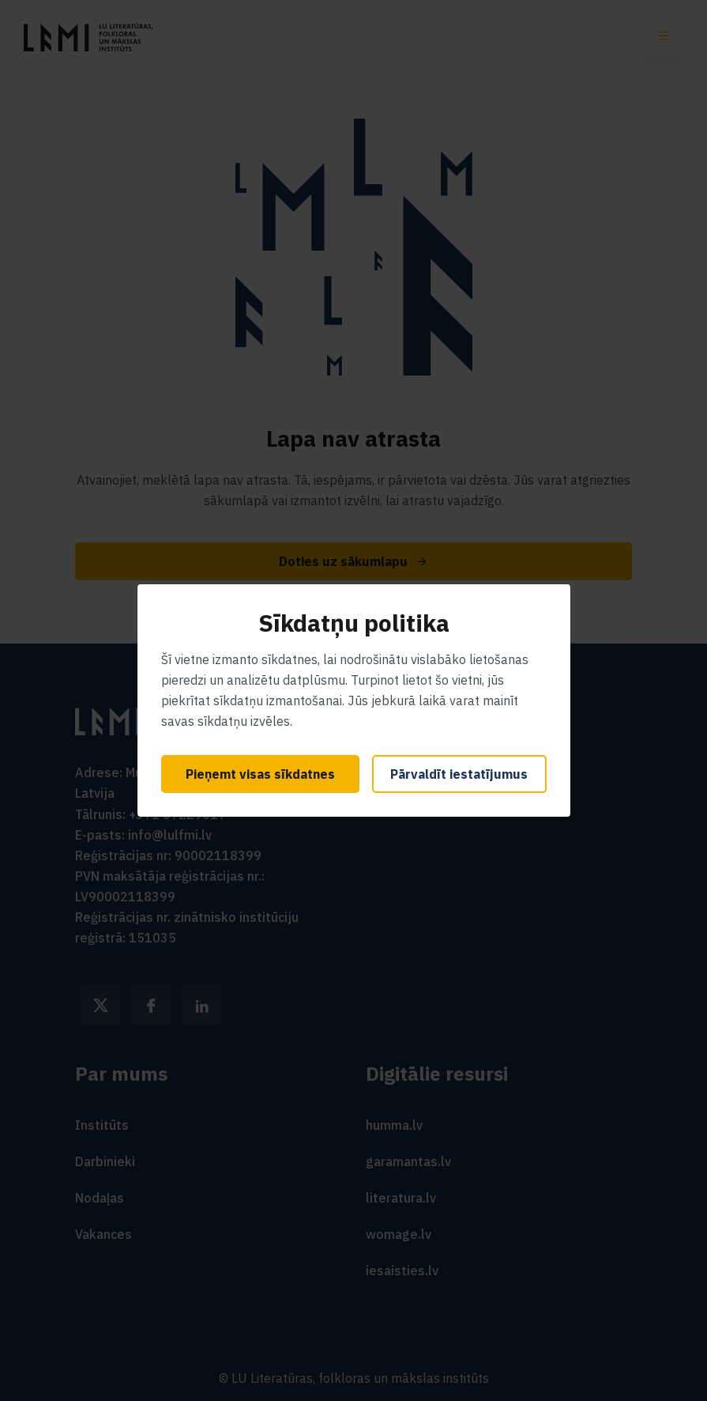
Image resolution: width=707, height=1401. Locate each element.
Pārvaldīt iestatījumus (459, 774)
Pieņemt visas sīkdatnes (260, 774)
